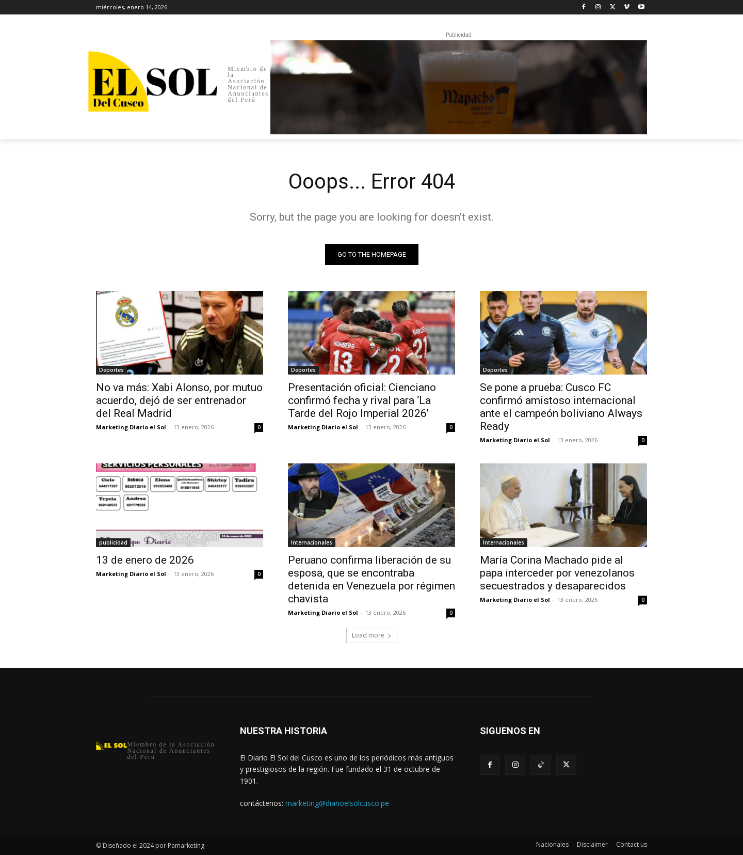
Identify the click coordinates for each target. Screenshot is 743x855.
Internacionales (311, 542)
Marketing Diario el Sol (131, 427)
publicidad (113, 542)
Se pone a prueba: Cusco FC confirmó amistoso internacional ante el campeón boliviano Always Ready (561, 406)
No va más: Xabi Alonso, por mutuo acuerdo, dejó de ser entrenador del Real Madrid (179, 400)
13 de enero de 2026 (145, 560)
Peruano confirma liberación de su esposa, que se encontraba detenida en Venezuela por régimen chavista (371, 579)
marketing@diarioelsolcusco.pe (337, 803)
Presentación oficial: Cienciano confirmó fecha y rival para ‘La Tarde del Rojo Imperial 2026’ (362, 400)
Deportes (111, 370)
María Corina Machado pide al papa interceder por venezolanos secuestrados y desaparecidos (557, 573)
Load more (372, 635)
